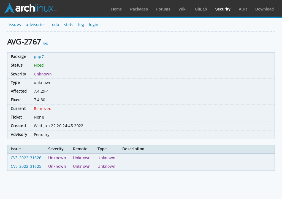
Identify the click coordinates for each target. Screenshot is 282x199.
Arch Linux (30, 8)
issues (15, 24)
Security (223, 9)
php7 (39, 56)
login (94, 24)
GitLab (201, 9)
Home (116, 9)
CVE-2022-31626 (26, 157)
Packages (139, 9)
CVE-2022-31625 (26, 166)
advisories (35, 24)
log (81, 24)
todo (54, 24)
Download (264, 9)
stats (69, 24)
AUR (243, 9)
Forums (163, 9)
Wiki (183, 9)
